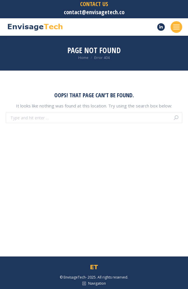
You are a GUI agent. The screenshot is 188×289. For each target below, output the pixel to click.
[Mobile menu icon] (176, 27)
